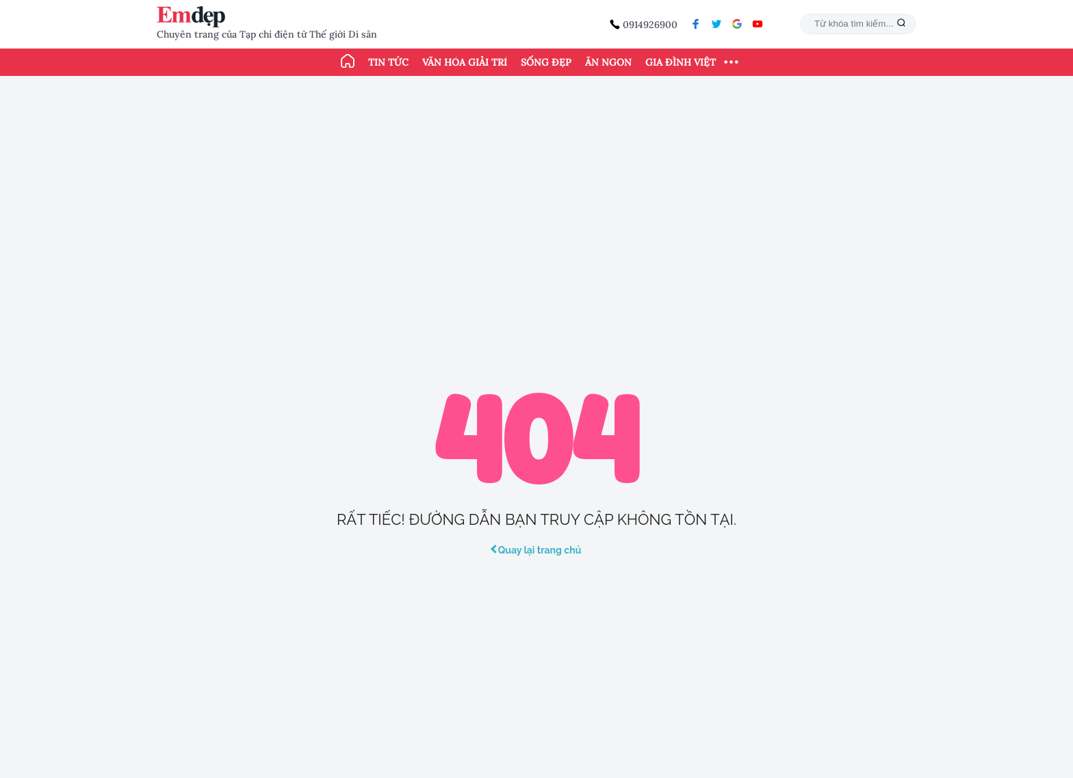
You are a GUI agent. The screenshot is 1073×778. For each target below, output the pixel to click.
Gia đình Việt (680, 62)
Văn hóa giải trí (464, 62)
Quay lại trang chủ (537, 550)
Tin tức (388, 62)
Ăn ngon (608, 62)
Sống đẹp (546, 62)
